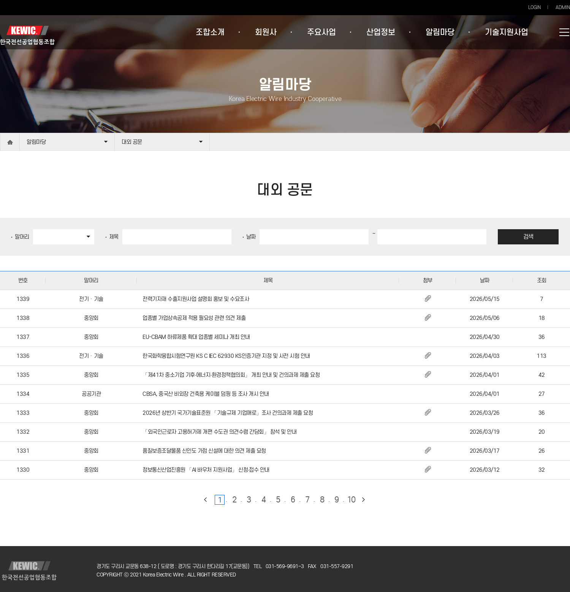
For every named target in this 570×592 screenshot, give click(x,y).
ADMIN (563, 7)
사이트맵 (564, 32)
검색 (528, 236)
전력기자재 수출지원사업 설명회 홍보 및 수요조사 (195, 299)
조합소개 (210, 32)
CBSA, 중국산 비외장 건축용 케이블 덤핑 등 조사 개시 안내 (205, 393)
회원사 (266, 32)
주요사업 (321, 32)
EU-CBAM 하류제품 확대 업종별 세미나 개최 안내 (196, 337)
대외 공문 (132, 142)
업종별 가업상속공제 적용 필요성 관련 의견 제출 (193, 318)
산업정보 (380, 32)
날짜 (251, 236)
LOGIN (534, 7)
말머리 (22, 236)
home (9, 142)
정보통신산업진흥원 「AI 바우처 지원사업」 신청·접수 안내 (205, 469)
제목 (114, 236)
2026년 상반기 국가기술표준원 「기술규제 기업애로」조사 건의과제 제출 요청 (227, 412)
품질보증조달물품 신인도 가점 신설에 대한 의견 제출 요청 (204, 450)
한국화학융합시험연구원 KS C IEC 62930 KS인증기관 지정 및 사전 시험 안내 (226, 356)
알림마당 (440, 32)
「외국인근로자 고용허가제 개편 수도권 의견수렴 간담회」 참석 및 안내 (219, 431)
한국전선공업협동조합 (27, 35)
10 (351, 500)
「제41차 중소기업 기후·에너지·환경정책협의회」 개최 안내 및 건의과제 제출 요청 (231, 375)
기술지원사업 (506, 32)
